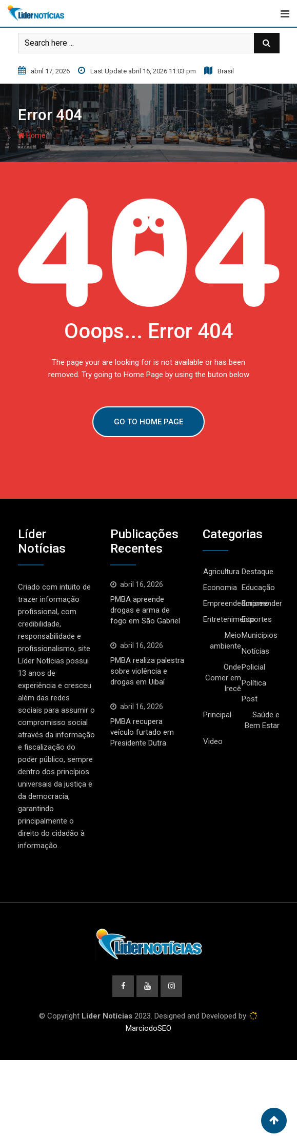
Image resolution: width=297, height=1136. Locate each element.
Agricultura (221, 571)
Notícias (255, 651)
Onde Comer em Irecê (223, 677)
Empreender (262, 603)
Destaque (257, 571)
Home (32, 135)
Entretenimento (229, 619)
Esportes (257, 619)
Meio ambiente (225, 641)
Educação (258, 587)
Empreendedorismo (236, 603)
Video (213, 741)
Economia (220, 587)
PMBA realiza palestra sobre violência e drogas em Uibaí (147, 671)
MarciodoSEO (148, 1028)
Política (254, 683)
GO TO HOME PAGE (148, 421)
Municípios (260, 635)
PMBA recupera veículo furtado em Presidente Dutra (142, 732)
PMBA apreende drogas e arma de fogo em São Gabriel (145, 610)
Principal (217, 714)
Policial (253, 667)
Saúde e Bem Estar (262, 720)
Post (250, 698)
